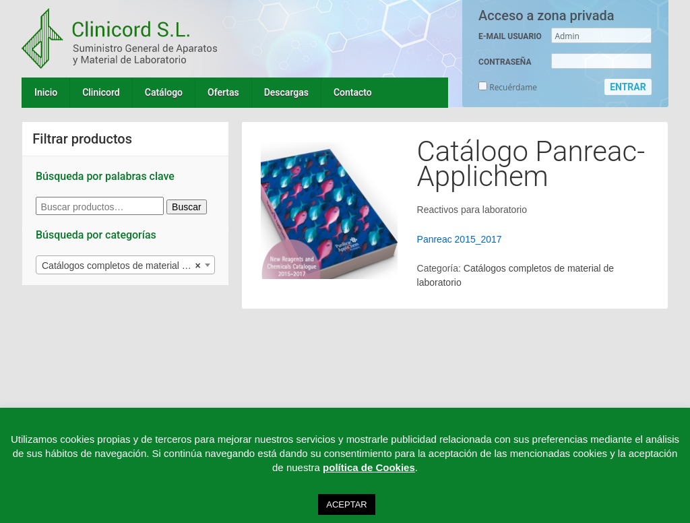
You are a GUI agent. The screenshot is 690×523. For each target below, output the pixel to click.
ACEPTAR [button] (346, 504)
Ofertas (223, 92)
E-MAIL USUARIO (510, 36)
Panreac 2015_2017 (459, 239)
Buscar (186, 207)
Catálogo (164, 92)
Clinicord (101, 92)
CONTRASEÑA (504, 62)
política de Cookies (369, 467)
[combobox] (125, 264)
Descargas (286, 92)
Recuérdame (507, 87)
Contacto (353, 92)
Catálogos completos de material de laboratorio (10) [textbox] (128, 265)
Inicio (45, 92)
